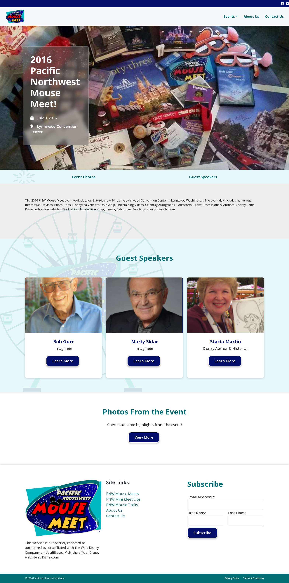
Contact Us (274, 16)
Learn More (62, 361)
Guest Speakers (203, 176)
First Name (196, 512)
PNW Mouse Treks (122, 504)
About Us (251, 16)
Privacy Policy (232, 578)
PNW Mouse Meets (122, 493)
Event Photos (83, 176)
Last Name (237, 512)
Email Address (201, 496)
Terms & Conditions (253, 578)
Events (229, 16)
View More (144, 437)
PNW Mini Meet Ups (123, 499)
